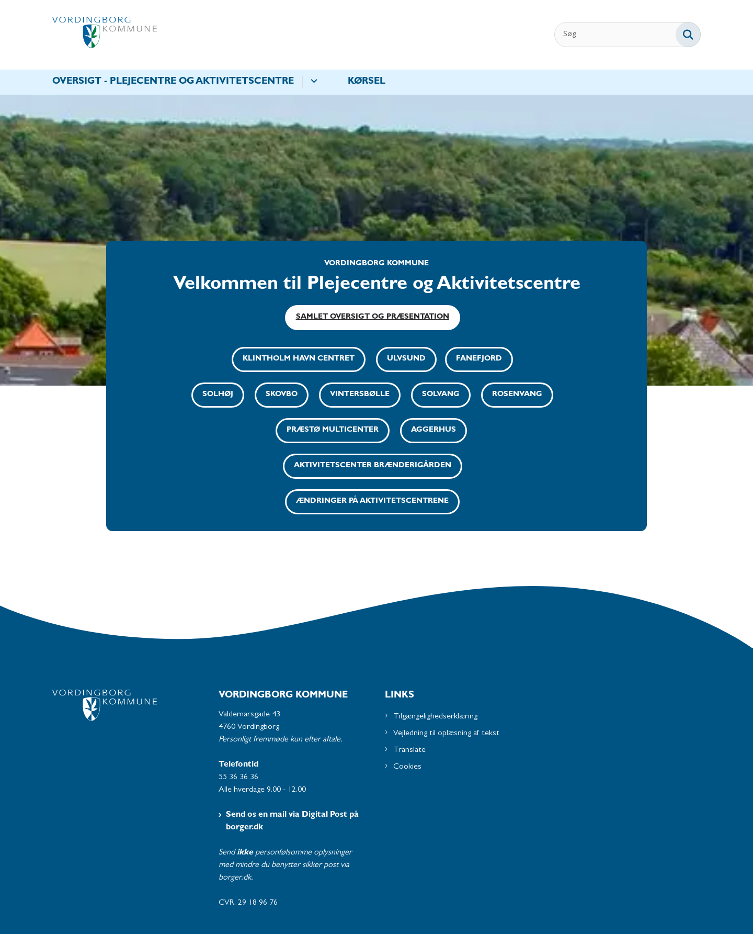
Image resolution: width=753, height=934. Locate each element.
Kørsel (366, 82)
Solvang (441, 395)
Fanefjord (479, 359)
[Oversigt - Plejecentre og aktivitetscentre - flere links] (312, 82)
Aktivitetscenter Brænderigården (372, 466)
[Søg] (627, 34)
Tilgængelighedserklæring (435, 717)
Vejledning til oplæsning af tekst (446, 733)
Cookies (407, 767)
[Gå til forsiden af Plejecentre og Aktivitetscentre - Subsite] (104, 35)
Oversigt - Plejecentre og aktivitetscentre (173, 82)
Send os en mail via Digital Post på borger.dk (292, 821)
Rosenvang (517, 395)
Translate (409, 750)
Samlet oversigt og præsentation (372, 317)
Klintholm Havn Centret (299, 359)
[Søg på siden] (688, 34)
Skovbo (282, 395)
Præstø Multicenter (333, 430)
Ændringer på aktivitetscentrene (372, 501)
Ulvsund (406, 359)
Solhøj (217, 395)
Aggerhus (433, 430)
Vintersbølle (360, 395)
